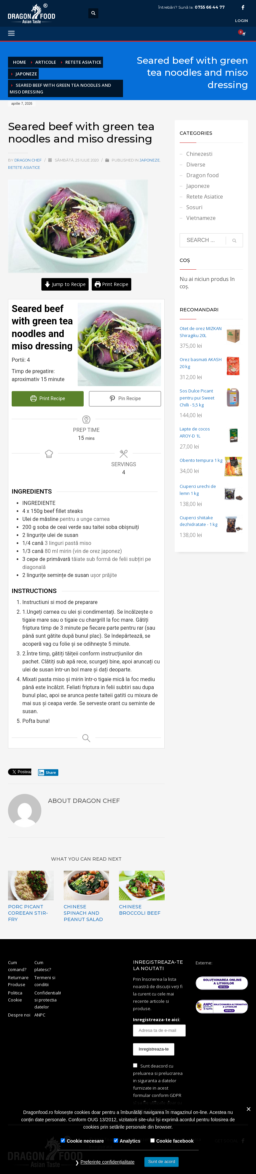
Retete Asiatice (24, 167)
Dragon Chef (28, 160)
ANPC (39, 1015)
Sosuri (194, 207)
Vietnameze (201, 218)
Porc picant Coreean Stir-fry (28, 913)
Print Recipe (112, 284)
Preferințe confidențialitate (108, 1162)
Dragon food (202, 175)
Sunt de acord (161, 1161)
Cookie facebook (175, 1141)
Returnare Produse (18, 980)
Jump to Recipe (65, 284)
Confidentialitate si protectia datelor (47, 1000)
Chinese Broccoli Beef (139, 910)
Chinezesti (199, 154)
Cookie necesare (85, 1141)
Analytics (130, 1141)
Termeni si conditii (44, 980)
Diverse (195, 164)
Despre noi (19, 1015)
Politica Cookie (15, 996)
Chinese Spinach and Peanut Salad (83, 913)
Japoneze (150, 160)
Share (47, 772)
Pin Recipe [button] (125, 398)
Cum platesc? (42, 965)
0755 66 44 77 (210, 7)
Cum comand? (17, 965)
